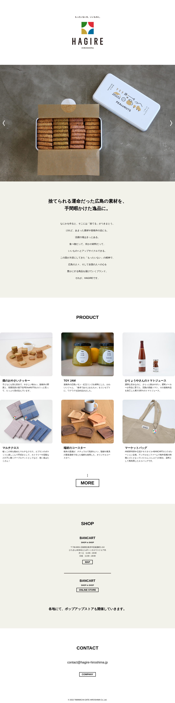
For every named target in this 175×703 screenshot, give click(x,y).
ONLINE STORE (87, 590)
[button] (171, 123)
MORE (87, 482)
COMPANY (87, 674)
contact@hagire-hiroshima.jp (87, 662)
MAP (87, 562)
